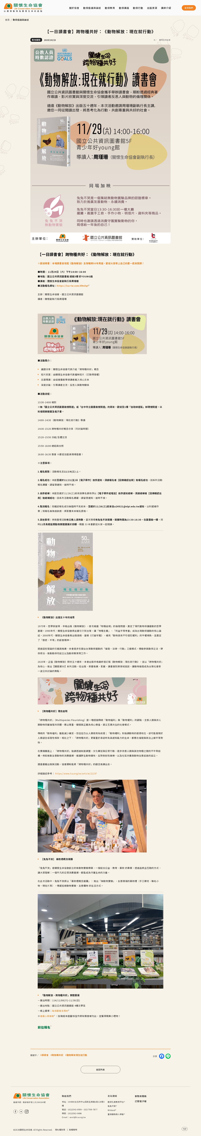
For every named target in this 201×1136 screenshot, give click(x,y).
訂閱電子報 (141, 1101)
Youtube (21, 1112)
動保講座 (124, 8)
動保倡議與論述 (92, 8)
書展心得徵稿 (48, 1016)
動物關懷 (36, 39)
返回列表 (100, 1069)
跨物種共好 (57, 1055)
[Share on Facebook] (161, 1056)
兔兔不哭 (113, 1106)
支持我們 (188, 7)
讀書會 (45, 1055)
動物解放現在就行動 (77, 1055)
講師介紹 (166, 8)
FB (15, 1112)
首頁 (7, 19)
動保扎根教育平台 (117, 1102)
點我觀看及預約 (61, 1010)
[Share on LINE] (168, 1056)
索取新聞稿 (141, 1096)
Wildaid (112, 1110)
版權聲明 (73, 1130)
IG (27, 1112)
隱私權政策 (60, 1130)
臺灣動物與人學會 (117, 1114)
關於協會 (74, 8)
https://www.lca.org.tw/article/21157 (76, 773)
